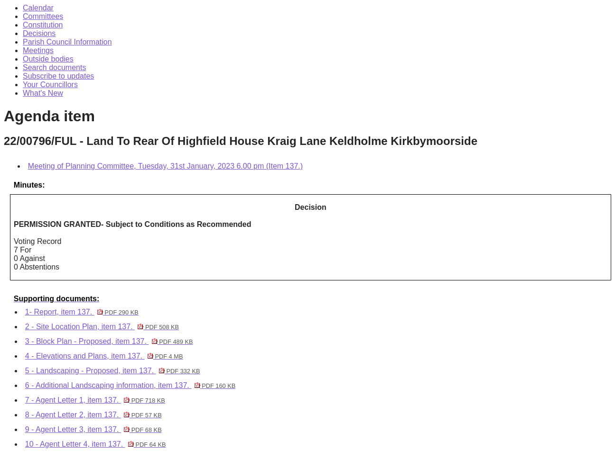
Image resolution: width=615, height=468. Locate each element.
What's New (43, 93)
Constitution (43, 25)
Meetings (38, 50)
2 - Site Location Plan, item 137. (102, 327)
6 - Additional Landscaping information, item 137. (130, 385)
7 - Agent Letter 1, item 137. (95, 400)
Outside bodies (48, 59)
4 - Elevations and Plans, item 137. (104, 356)
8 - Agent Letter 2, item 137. (93, 415)
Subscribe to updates (58, 76)
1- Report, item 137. (82, 312)
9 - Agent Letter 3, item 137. (93, 429)
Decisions (39, 33)
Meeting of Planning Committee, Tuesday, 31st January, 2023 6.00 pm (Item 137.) (165, 166)
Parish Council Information (67, 42)
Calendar (38, 8)
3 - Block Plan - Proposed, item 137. (109, 341)
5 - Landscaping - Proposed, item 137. (112, 371)
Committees (43, 16)
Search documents (54, 67)
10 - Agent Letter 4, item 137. (95, 444)
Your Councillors (50, 85)
